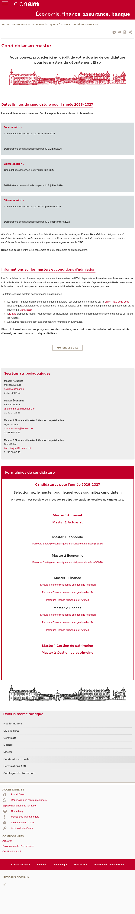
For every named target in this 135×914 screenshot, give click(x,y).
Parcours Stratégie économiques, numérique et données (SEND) (67, 543)
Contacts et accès (20, 864)
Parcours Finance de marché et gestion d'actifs (67, 592)
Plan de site (80, 864)
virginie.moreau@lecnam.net (19, 408)
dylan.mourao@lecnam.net (19, 428)
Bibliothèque (61, 864)
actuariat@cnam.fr (14, 389)
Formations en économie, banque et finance (40, 24)
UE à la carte (11, 730)
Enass (12, 313)
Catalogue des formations (19, 773)
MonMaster (26, 309)
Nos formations (12, 723)
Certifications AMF (15, 766)
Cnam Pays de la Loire (116, 301)
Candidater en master (84, 24)
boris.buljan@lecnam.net (17, 448)
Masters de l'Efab (67, 348)
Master (7, 752)
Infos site (42, 864)
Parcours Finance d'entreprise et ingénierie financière (67, 584)
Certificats (9, 737)
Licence (8, 744)
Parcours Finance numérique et (67, 600)
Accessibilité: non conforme (109, 864)
